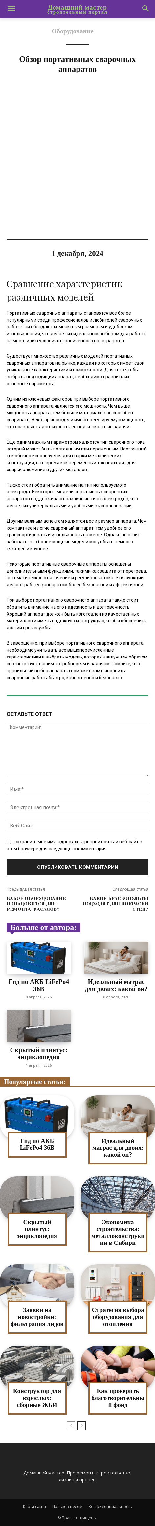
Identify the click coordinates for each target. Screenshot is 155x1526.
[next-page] (82, 1425)
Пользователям (67, 1506)
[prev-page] (71, 1425)
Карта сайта (34, 1506)
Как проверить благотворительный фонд (117, 1398)
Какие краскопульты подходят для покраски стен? (115, 904)
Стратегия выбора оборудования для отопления (118, 1317)
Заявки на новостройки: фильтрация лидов (37, 1317)
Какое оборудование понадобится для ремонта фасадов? (36, 904)
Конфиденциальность (110, 1506)
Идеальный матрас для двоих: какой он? (116, 985)
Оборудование (72, 31)
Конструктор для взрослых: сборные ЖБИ (37, 1398)
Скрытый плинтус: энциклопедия (39, 1053)
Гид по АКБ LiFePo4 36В (39, 985)
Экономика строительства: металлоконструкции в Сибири (117, 1232)
